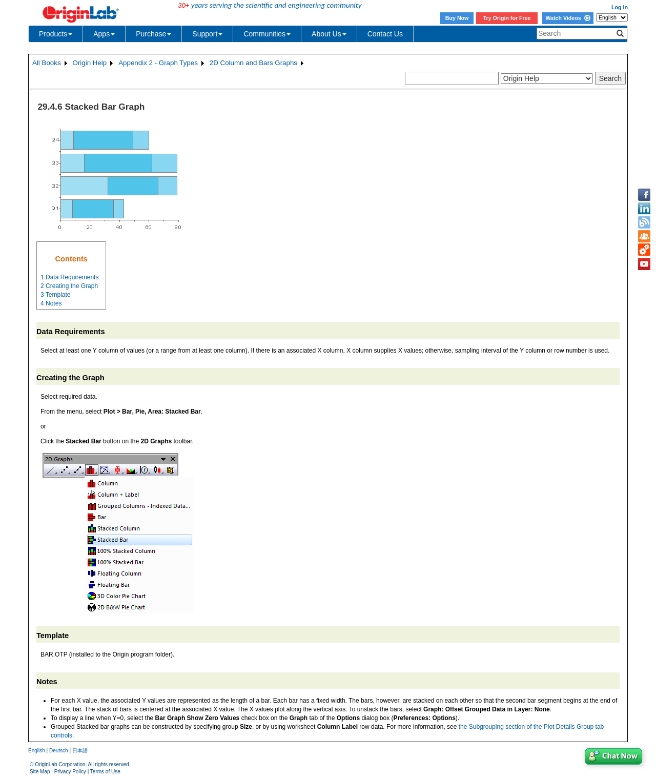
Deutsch (58, 750)
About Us (329, 34)
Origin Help (90, 63)
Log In (619, 7)
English (36, 750)
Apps (104, 34)
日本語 (80, 750)
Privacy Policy (70, 771)
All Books (46, 63)
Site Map (40, 771)
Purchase (153, 34)
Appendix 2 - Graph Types (158, 63)
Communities (267, 34)
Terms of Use (105, 771)
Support (207, 34)
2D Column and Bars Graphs (253, 63)
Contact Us (385, 34)
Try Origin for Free (507, 18)
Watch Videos (567, 18)
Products (55, 34)
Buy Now (457, 18)
